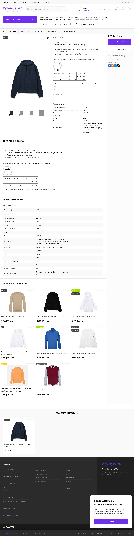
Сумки (4, 487)
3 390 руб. (10, 450)
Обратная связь (10, 533)
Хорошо (111, 522)
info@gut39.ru (113, 469)
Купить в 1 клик (119, 49)
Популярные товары (40, 470)
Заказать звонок (83, 10)
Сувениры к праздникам (10, 515)
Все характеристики (87, 104)
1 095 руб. (88, 359)
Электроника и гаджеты (10, 483)
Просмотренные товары (67, 413)
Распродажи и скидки (40, 474)
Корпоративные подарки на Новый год (14, 501)
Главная (5, 2)
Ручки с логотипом (8, 469)
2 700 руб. (53, 359)
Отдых (4, 505)
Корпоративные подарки (10, 480)
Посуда (5, 512)
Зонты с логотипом (8, 498)
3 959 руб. (53, 395)
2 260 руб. (53, 322)
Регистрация (124, 2)
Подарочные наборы (9, 508)
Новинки (36, 467)
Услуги (15, 2)
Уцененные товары (40, 481)
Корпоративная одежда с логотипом (14, 473)
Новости (46, 2)
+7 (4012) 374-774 (27, 533)
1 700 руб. (17, 322)
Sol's (84, 110)
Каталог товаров (20, 19)
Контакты (68, 488)
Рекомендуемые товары (41, 477)
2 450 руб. (88, 322)
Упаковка (5, 490)
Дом (4, 494)
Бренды (23, 2)
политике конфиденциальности (105, 516)
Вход (116, 2)
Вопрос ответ (34, 2)
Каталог (67, 485)
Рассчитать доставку (116, 56)
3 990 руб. (17, 395)
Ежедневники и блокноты (10, 476)
